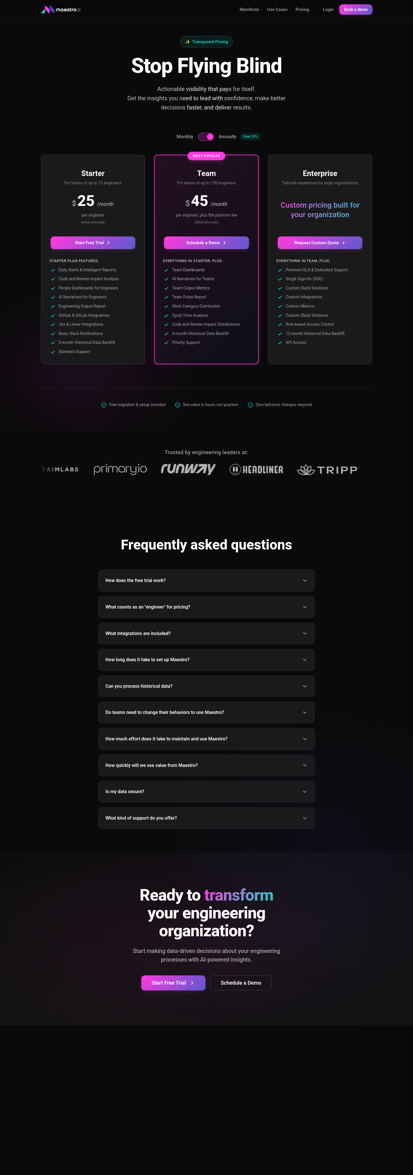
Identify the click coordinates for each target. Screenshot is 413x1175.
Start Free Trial (93, 242)
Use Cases (277, 9)
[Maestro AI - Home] (61, 10)
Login (328, 9)
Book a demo (356, 9)
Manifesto (249, 9)
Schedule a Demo (206, 242)
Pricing (302, 9)
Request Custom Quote (320, 242)
